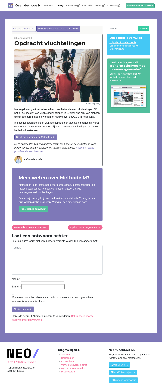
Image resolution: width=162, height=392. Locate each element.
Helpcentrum (67, 358)
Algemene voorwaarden (73, 368)
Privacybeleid (68, 371)
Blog (60, 5)
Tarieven (73, 5)
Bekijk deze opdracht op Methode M (35, 137)
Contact (113, 5)
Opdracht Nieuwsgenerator (84, 227)
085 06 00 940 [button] (119, 364)
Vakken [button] (49, 5)
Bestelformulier (93, 5)
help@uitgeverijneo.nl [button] (123, 372)
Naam (16, 279)
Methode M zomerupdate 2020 (31, 227)
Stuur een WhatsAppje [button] (123, 380)
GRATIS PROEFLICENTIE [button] (140, 5)
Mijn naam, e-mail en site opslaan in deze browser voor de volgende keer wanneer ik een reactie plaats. (52, 299)
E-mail (16, 286)
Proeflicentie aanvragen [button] (33, 209)
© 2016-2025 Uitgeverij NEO (21, 362)
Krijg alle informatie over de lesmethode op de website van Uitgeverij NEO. (124, 45)
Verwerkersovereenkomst (74, 365)
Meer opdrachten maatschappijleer (58, 28)
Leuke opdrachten (23, 28)
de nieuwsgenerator (127, 74)
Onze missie (67, 361)
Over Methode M (28, 5)
